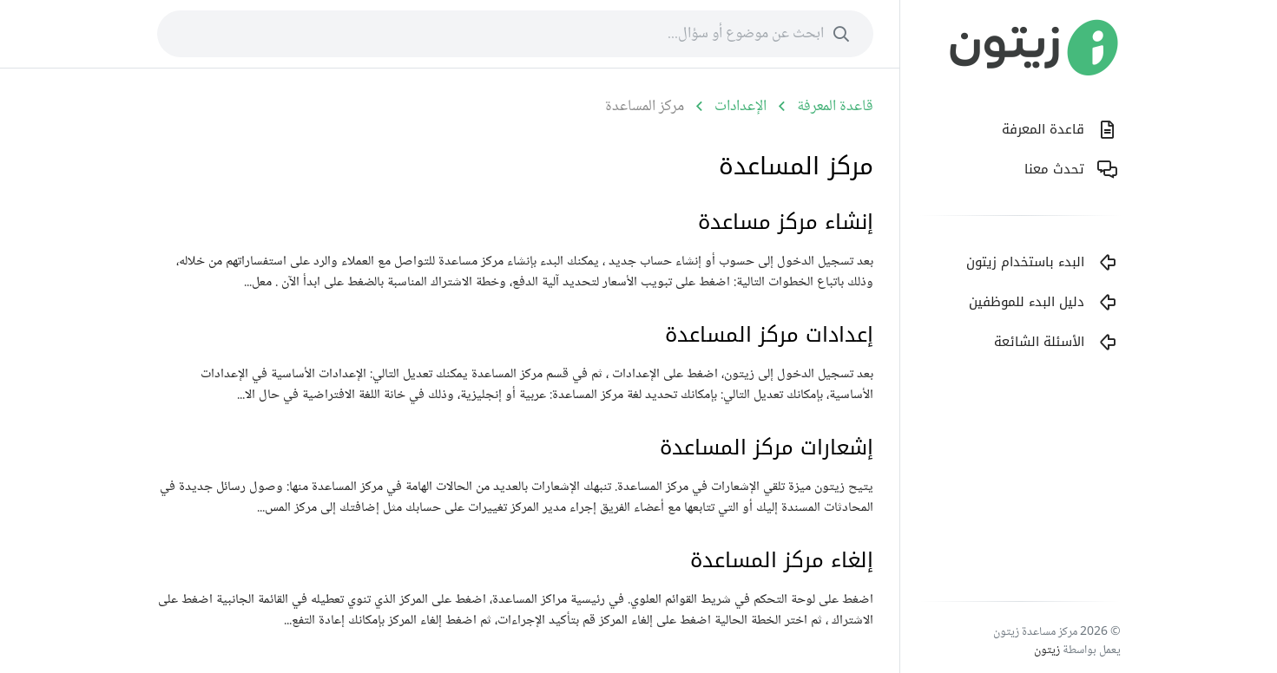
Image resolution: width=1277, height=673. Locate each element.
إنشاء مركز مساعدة (785, 222)
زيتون (1047, 650)
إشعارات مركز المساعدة (766, 447)
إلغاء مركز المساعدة (781, 560)
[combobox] (515, 33)
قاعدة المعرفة (835, 106)
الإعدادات (740, 106)
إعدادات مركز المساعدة (769, 335)
